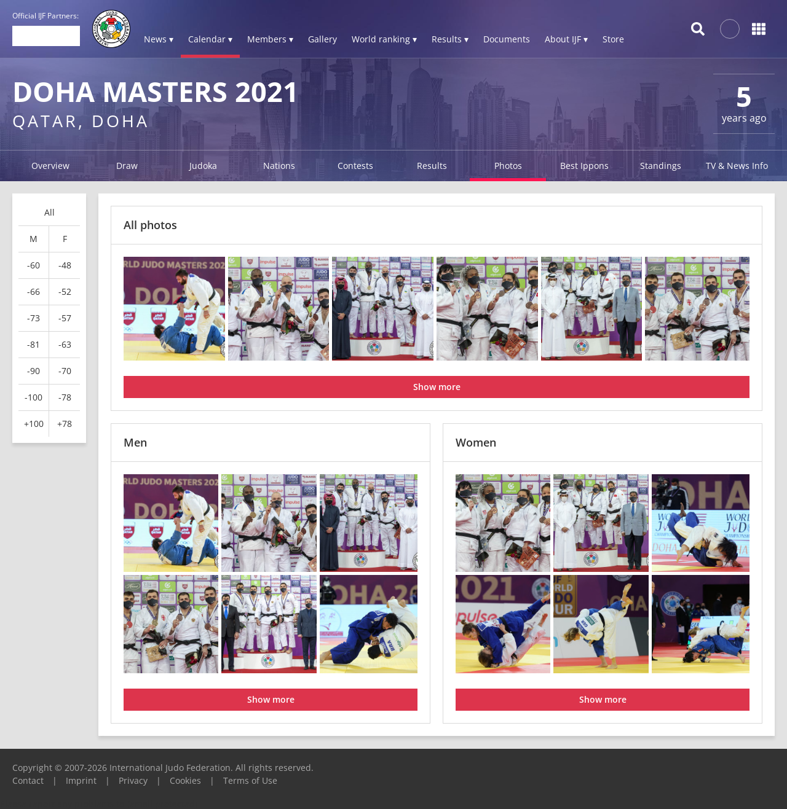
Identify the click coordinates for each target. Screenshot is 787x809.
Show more (437, 387)
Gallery (322, 39)
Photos (508, 165)
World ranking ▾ (384, 39)
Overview (50, 165)
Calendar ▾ (210, 39)
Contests (355, 165)
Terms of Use (250, 780)
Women (476, 442)
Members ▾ (270, 39)
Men (135, 442)
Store (613, 39)
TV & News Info (737, 165)
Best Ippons (584, 165)
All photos (150, 224)
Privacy (133, 780)
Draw (127, 165)
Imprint (81, 780)
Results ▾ (450, 39)
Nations (279, 165)
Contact (28, 780)
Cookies (185, 780)
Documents (506, 39)
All (49, 212)
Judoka (203, 165)
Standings (660, 165)
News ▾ (158, 39)
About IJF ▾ (566, 39)
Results (432, 165)
